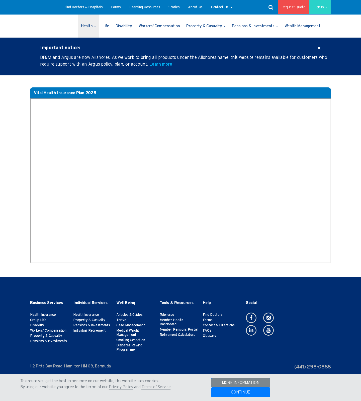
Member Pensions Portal (179, 329)
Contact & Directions (219, 325)
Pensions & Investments (48, 341)
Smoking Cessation (130, 340)
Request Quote (290, 7)
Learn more (160, 64)
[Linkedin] (251, 330)
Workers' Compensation (48, 330)
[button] (83, 7)
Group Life (38, 320)
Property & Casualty (46, 336)
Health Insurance (43, 315)
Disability (37, 325)
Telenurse (167, 315)
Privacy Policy (121, 387)
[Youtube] (268, 330)
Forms (208, 320)
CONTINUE (240, 392)
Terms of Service (155, 387)
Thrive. (121, 320)
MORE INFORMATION (240, 383)
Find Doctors (213, 315)
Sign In (318, 7)
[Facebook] (251, 318)
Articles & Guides (129, 315)
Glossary (209, 336)
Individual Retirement (89, 330)
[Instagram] (268, 318)
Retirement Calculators (177, 335)
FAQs (207, 330)
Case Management (130, 325)
